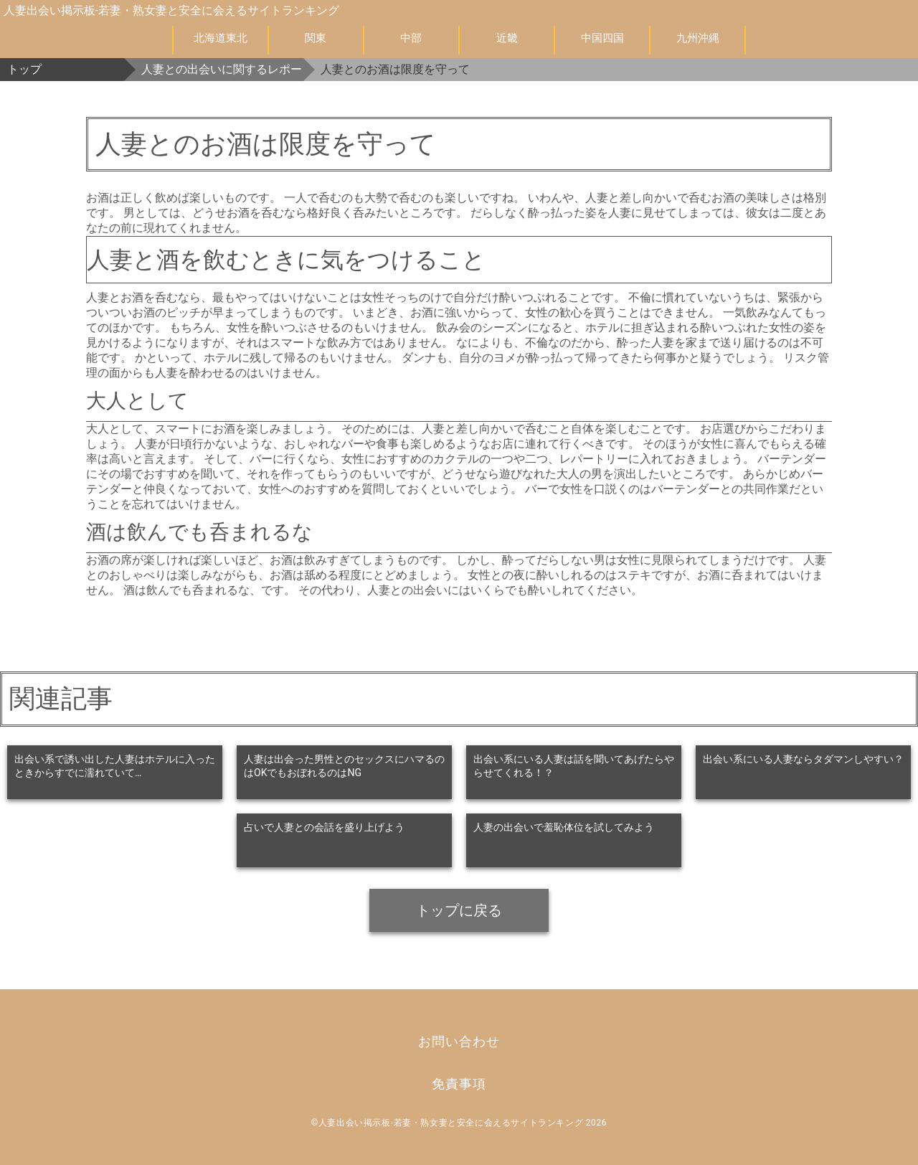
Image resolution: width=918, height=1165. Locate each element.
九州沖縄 (697, 38)
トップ (24, 69)
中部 (411, 38)
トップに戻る (459, 910)
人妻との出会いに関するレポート (222, 69)
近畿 (507, 38)
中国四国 (602, 38)
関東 (315, 38)
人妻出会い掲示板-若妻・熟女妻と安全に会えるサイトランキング (171, 10)
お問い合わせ (458, 1041)
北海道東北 (220, 38)
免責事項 (459, 1083)
